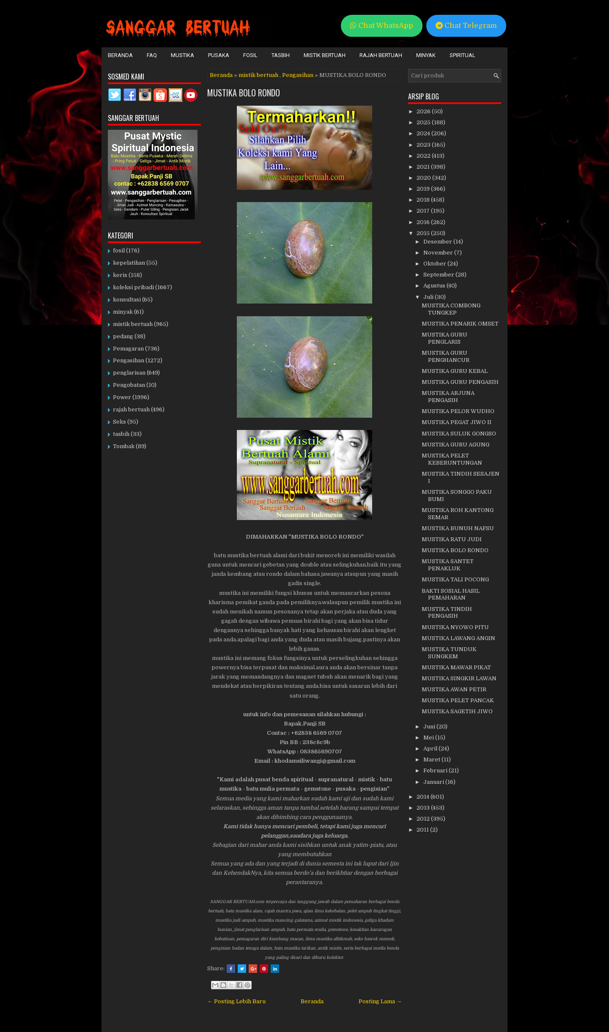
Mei (429, 737)
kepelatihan (129, 263)
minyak (123, 312)
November (438, 252)
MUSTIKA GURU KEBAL (455, 371)
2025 (424, 122)
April (431, 748)
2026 (424, 111)
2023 (424, 145)
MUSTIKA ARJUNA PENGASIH (448, 396)
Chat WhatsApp (381, 26)
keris (120, 275)
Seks (119, 422)
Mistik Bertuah (325, 55)
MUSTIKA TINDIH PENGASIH (447, 612)
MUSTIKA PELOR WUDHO (458, 411)
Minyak (426, 55)
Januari (434, 782)
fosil (119, 250)
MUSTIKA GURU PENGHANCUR (445, 356)
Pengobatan (129, 385)
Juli (429, 297)
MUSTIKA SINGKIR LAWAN (459, 678)
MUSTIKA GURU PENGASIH (460, 382)
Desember (438, 241)
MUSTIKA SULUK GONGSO (459, 433)
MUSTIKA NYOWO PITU (455, 627)
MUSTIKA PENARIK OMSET (460, 323)
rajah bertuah (131, 409)
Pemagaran (128, 348)
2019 (424, 189)
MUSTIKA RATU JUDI (452, 539)
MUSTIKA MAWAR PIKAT (456, 667)
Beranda (120, 55)
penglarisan (129, 373)
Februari (436, 770)
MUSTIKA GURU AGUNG (455, 444)
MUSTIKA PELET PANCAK (458, 700)
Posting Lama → (380, 1001)
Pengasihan (297, 75)
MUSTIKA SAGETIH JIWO (457, 711)
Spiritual (462, 55)
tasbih (121, 434)
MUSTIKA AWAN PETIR (454, 689)
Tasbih (281, 55)
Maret (432, 759)
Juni (429, 726)
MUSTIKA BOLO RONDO (243, 92)
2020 (424, 178)
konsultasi (127, 299)
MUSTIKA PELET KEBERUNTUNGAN (452, 459)
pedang (123, 336)
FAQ (152, 55)
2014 (424, 797)
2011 (423, 830)
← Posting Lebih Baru (236, 1001)
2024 (424, 133)
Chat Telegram (466, 26)
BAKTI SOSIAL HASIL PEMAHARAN (451, 594)
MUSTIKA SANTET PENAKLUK (448, 565)
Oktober (435, 263)
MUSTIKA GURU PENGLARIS (444, 338)
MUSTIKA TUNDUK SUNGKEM (449, 653)
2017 (424, 211)
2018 (424, 200)
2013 (424, 808)
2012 (424, 819)
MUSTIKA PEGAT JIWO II (456, 422)
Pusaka (218, 55)
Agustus (435, 285)
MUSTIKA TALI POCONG (455, 579)
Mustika (182, 55)
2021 (424, 167)
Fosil (250, 55)
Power (122, 397)
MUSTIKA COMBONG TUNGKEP (451, 309)
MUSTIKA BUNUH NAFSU (458, 528)
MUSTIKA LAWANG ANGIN (458, 638)
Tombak (123, 446)
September (439, 274)
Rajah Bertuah (380, 55)
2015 (424, 233)
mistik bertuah (258, 75)
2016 (424, 222)
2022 (424, 156)
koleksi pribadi (133, 287)
